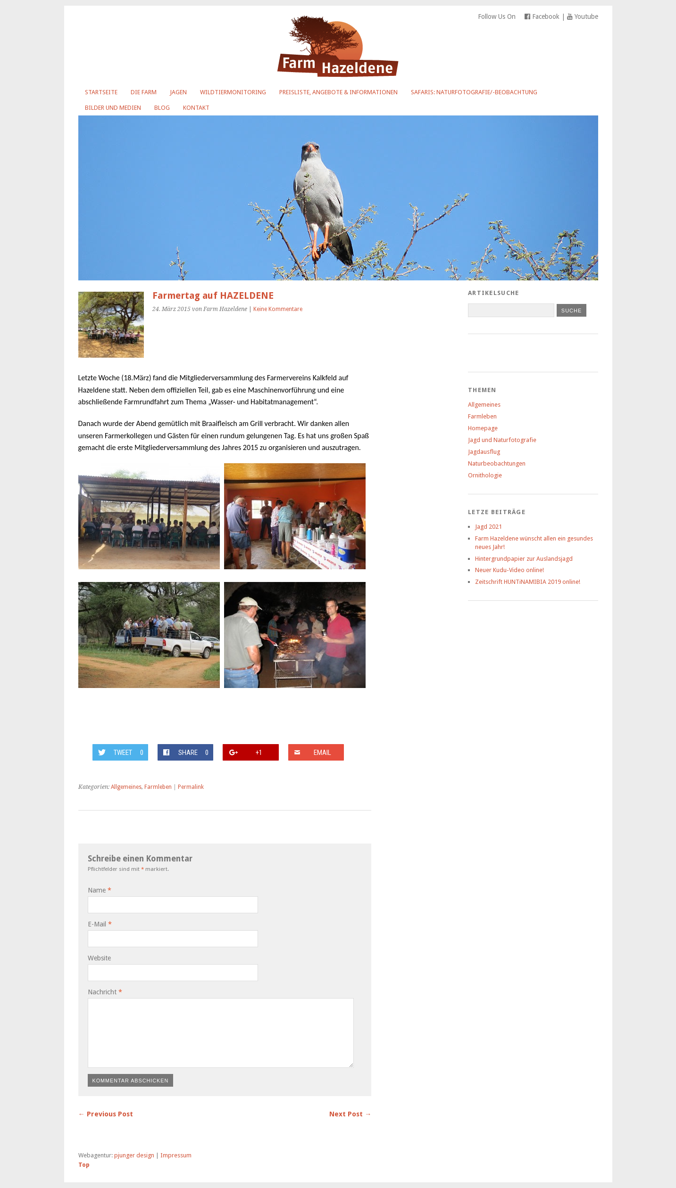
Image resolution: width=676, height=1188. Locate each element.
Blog (162, 107)
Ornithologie (485, 475)
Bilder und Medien (113, 107)
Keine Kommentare (277, 309)
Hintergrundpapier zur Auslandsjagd (524, 558)
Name (99, 890)
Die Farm (144, 92)
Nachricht (105, 992)
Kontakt (196, 107)
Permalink (191, 787)
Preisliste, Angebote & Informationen (338, 92)
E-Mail (100, 924)
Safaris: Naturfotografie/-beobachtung (474, 92)
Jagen (178, 92)
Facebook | (546, 16)
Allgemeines (126, 787)
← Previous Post (105, 1114)
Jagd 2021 (488, 526)
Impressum (176, 1155)
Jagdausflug (484, 451)
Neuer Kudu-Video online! (509, 570)
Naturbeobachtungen (497, 463)
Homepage (483, 428)
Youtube (582, 16)
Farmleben (158, 787)
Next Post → (350, 1114)
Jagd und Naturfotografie (502, 439)
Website (99, 958)
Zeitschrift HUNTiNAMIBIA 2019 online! (527, 581)
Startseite (101, 92)
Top (84, 1164)
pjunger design (134, 1155)
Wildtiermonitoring (233, 92)
